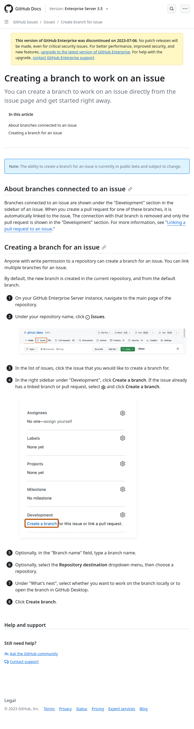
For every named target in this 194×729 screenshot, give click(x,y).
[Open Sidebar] (6, 21)
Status (81, 708)
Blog (144, 708)
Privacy (65, 708)
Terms (49, 708)
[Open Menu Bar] (185, 8)
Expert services (121, 708)
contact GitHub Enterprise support (63, 57)
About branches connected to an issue (68, 188)
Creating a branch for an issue (55, 246)
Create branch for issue (81, 22)
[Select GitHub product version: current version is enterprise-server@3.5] (79, 8)
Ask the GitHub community (31, 653)
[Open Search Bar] (171, 8)
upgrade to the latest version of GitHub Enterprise (85, 51)
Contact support (21, 661)
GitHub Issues (25, 22)
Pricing (98, 708)
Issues (49, 22)
